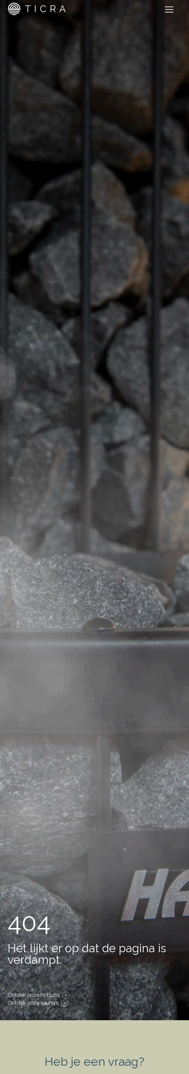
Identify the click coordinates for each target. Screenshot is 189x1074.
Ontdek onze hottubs (34, 995)
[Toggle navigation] (170, 10)
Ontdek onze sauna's (33, 1003)
